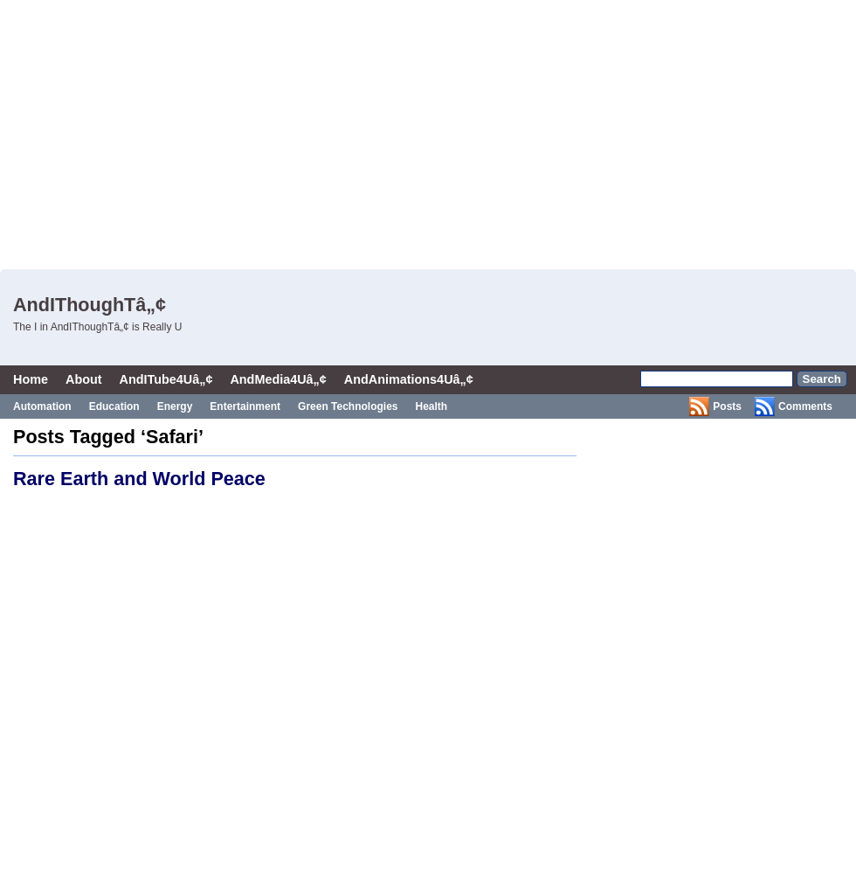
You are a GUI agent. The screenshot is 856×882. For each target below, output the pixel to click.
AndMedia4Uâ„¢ (278, 379)
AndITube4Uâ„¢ (166, 379)
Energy (175, 406)
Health (432, 406)
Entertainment (245, 406)
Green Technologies (347, 406)
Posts (727, 406)
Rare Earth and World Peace (139, 479)
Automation (42, 406)
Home (30, 379)
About (84, 379)
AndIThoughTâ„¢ (89, 305)
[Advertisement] (359, 131)
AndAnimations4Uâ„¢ (408, 379)
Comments (805, 406)
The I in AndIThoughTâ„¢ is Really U (97, 327)
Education (114, 406)
